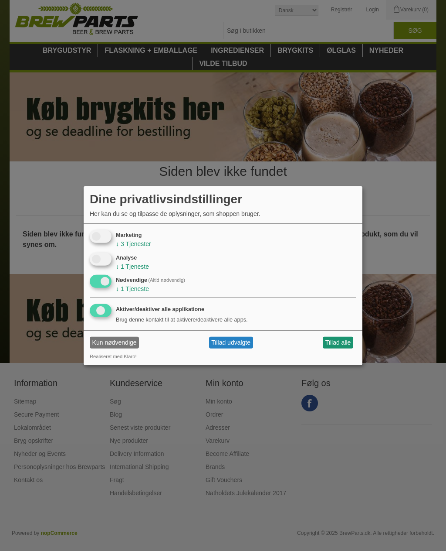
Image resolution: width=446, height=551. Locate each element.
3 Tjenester (133, 243)
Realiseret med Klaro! (113, 356)
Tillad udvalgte (230, 342)
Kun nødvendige (114, 342)
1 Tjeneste (132, 266)
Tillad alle (338, 342)
